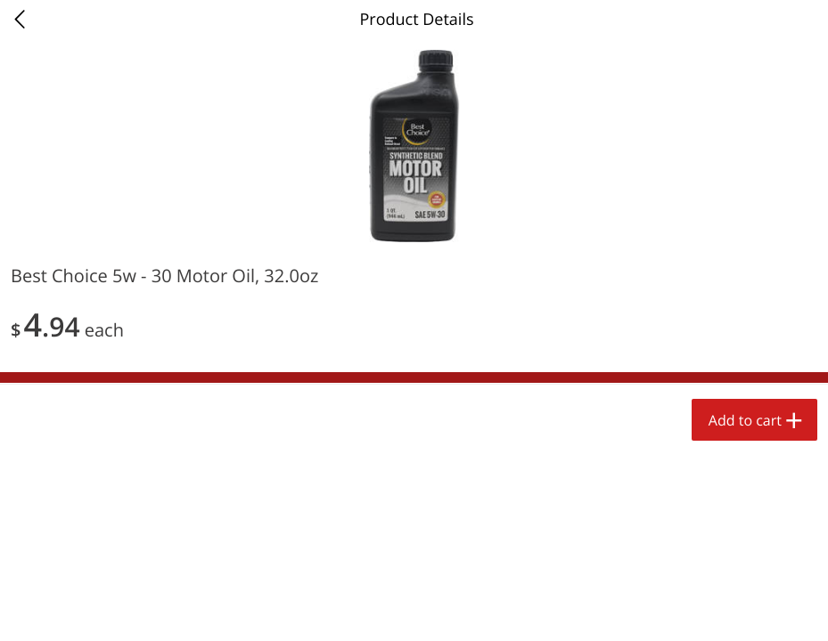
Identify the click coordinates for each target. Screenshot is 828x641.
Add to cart (745, 420)
